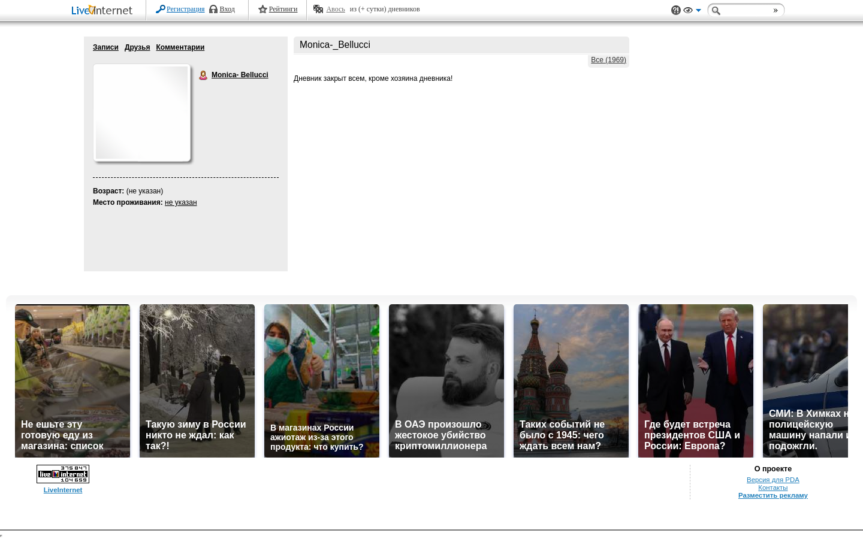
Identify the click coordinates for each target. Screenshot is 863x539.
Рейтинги (283, 9)
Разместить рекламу (773, 495)
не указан (181, 202)
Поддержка (676, 10)
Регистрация (186, 9)
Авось (335, 9)
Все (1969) (608, 60)
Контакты (772, 487)
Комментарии (180, 47)
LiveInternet (104, 11)
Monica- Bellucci (204, 75)
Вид (692, 12)
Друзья (137, 47)
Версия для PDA (773, 479)
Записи (106, 47)
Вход (227, 9)
